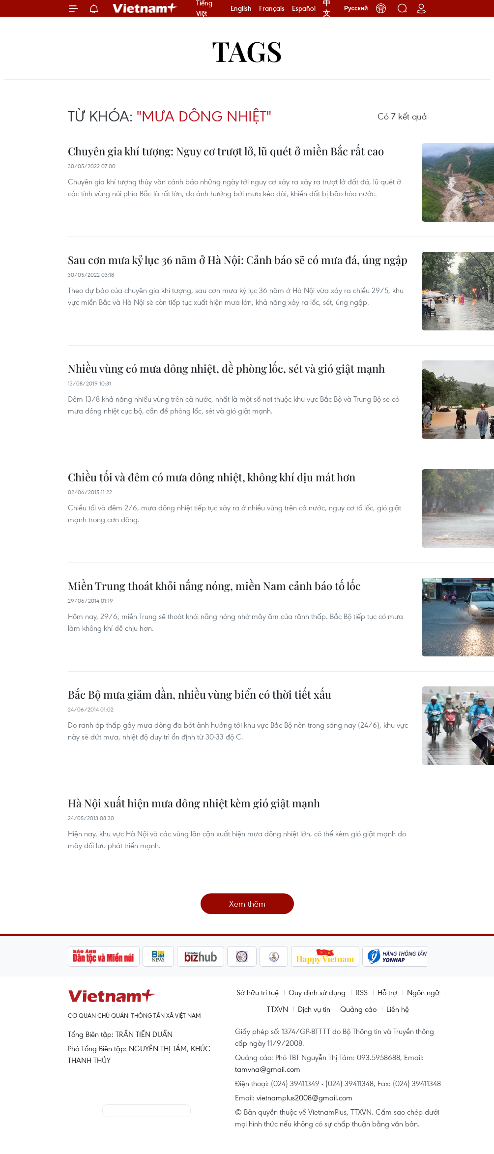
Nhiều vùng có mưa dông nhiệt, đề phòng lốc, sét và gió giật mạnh (226, 368)
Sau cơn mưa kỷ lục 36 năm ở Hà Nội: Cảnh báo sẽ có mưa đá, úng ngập (237, 259)
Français (272, 8)
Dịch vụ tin (314, 1009)
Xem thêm (247, 903)
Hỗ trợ (387, 992)
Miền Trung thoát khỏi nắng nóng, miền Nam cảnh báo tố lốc (214, 585)
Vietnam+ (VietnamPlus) (145, 8)
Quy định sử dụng (317, 992)
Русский (356, 8)
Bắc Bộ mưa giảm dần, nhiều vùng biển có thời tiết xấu (199, 694)
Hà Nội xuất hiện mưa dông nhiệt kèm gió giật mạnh (194, 803)
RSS (361, 992)
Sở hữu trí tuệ (257, 992)
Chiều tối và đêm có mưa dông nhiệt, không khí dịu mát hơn (211, 477)
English (241, 8)
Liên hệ (397, 1009)
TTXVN (277, 1009)
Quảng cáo (358, 1009)
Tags (247, 50)
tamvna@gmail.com (267, 1069)
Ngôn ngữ (423, 992)
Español (304, 8)
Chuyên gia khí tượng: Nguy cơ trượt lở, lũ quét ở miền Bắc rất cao (226, 151)
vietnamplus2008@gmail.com (304, 1097)
